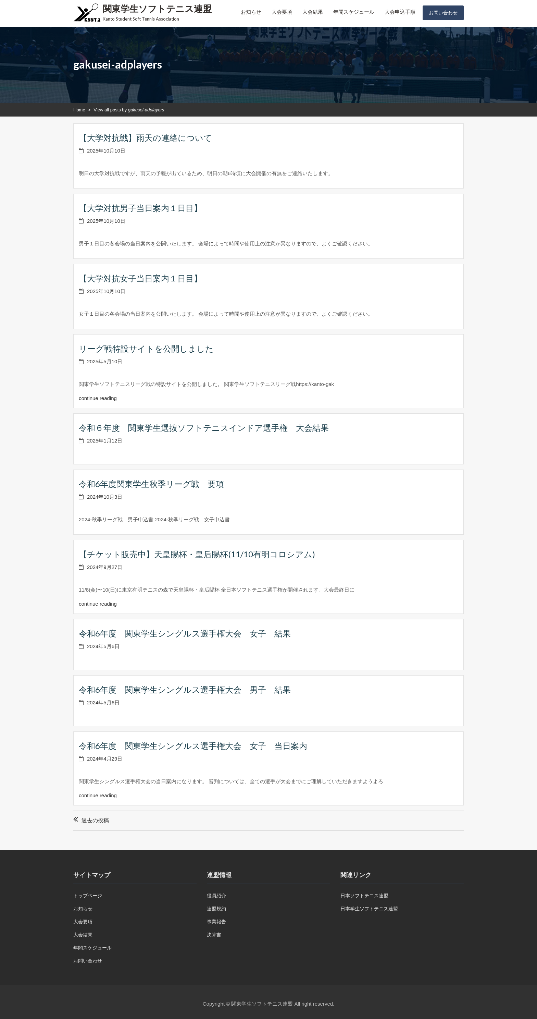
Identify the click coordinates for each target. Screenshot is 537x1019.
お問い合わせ (443, 12)
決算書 (214, 934)
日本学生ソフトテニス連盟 (369, 908)
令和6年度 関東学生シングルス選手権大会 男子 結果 (185, 689)
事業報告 (216, 921)
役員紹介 (216, 895)
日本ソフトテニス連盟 (364, 895)
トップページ (87, 895)
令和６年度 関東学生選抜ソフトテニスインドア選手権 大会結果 (204, 428)
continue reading (98, 398)
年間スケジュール (353, 12)
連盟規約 (216, 908)
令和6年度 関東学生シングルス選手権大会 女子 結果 (185, 633)
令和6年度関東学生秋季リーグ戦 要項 (151, 484)
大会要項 (282, 12)
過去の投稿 (95, 820)
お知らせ (251, 12)
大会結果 (312, 12)
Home (79, 109)
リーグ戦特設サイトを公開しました (146, 348)
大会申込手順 (400, 12)
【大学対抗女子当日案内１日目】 (140, 278)
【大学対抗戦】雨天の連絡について (145, 138)
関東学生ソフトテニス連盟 (157, 8)
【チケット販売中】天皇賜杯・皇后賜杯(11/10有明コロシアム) (197, 554)
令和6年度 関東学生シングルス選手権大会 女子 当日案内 (193, 746)
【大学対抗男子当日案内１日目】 (140, 208)
